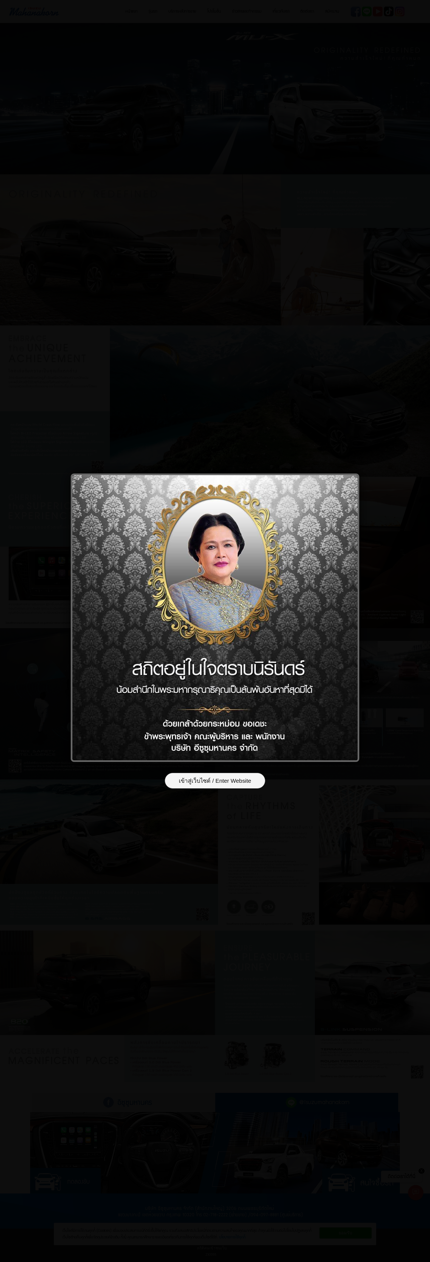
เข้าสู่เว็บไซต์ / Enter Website (215, 781)
